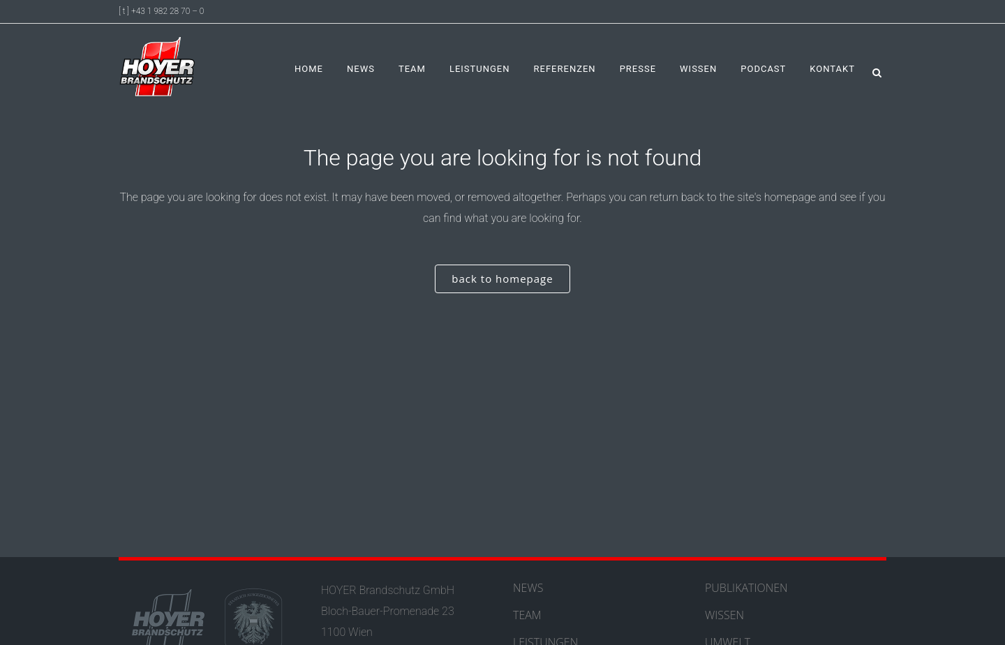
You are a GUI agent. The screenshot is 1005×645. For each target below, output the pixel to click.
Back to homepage (502, 279)
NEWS (528, 587)
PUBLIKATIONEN (746, 587)
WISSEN (724, 615)
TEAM (527, 615)
